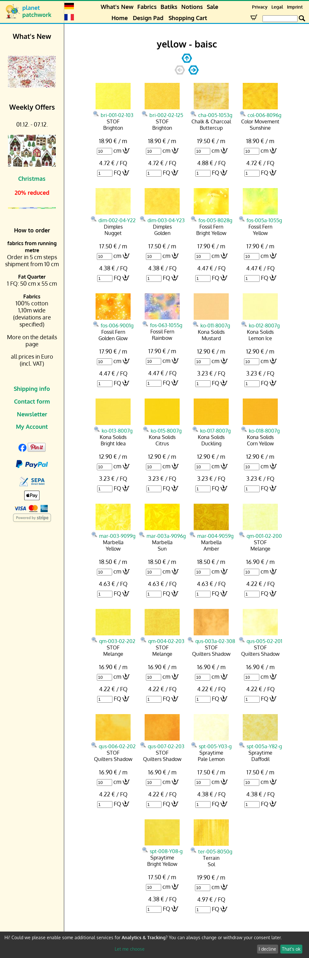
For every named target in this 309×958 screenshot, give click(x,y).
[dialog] (154, 945)
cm (117, 150)
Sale (212, 6)
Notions (192, 6)
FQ (117, 172)
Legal (277, 7)
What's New (117, 6)
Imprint (295, 7)
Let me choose (130, 949)
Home (119, 17)
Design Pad (148, 17)
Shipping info (32, 388)
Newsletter (32, 414)
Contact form (32, 401)
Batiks (169, 6)
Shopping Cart (188, 17)
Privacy (260, 7)
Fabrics (147, 6)
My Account (32, 426)
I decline (267, 949)
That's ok (291, 949)
